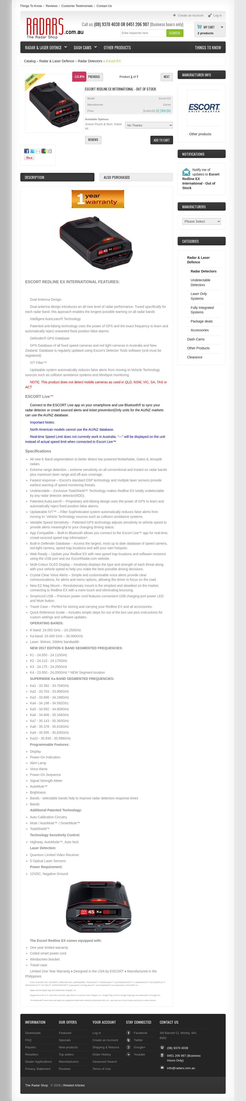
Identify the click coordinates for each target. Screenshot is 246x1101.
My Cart (209, 27)
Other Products (117, 48)
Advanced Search (105, 1061)
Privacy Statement (37, 1069)
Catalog (29, 61)
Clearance (194, 357)
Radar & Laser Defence (44, 48)
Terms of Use (102, 1069)
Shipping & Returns (106, 1047)
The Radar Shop (36, 1085)
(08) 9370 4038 (107, 24)
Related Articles (74, 1085)
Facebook (140, 1033)
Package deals (202, 321)
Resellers (31, 1054)
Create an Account (105, 1040)
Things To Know (31, 6)
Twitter (138, 1040)
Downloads (32, 1033)
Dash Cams (83, 48)
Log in (97, 1033)
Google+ (139, 1047)
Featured (65, 1033)
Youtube (139, 1054)
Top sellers (66, 1054)
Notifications (193, 154)
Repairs (30, 1047)
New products (68, 1047)
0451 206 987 (137, 24)
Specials (65, 1040)
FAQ (28, 1040)
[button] (174, 33)
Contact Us (104, 6)
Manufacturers (69, 1061)
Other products (200, 134)
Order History (102, 1054)
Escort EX (113, 61)
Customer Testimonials (77, 6)
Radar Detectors (90, 61)
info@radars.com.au (181, 1068)
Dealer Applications (38, 1061)
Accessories (200, 330)
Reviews (52, 6)
